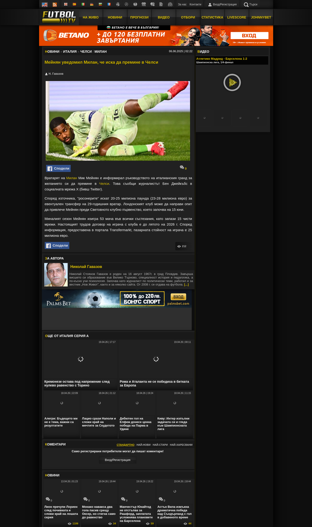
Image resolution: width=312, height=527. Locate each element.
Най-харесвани (181, 444)
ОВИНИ (52, 475)
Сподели (59, 168)
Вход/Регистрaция (117, 460)
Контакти (195, 4)
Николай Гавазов (86, 267)
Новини (115, 17)
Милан (71, 178)
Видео (163, 17)
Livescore (236, 17)
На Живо (91, 17)
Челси (104, 184)
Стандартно (125, 444)
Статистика (212, 17)
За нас (182, 4)
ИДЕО (203, 51)
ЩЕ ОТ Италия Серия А (67, 336)
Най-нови (143, 444)
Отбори (188, 17)
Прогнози (139, 17)
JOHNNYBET (261, 17)
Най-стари (160, 444)
